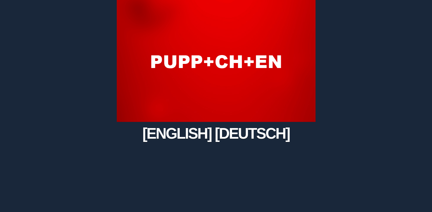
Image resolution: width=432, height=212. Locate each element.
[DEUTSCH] (252, 133)
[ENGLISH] (176, 133)
